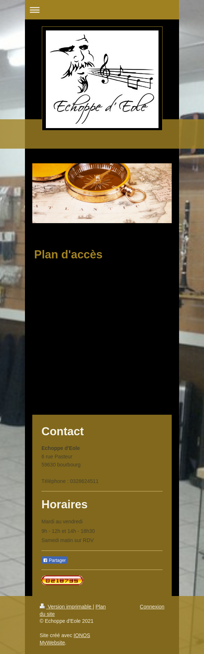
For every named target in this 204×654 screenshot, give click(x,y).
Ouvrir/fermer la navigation (102, 10)
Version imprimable (66, 607)
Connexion (152, 607)
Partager (54, 560)
